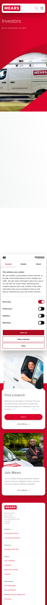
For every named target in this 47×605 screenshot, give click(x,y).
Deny (23, 346)
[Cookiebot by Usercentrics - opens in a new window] (34, 257)
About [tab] (38, 264)
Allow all (23, 333)
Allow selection (23, 339)
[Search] (23, 417)
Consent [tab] (8, 264)
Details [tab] (23, 264)
